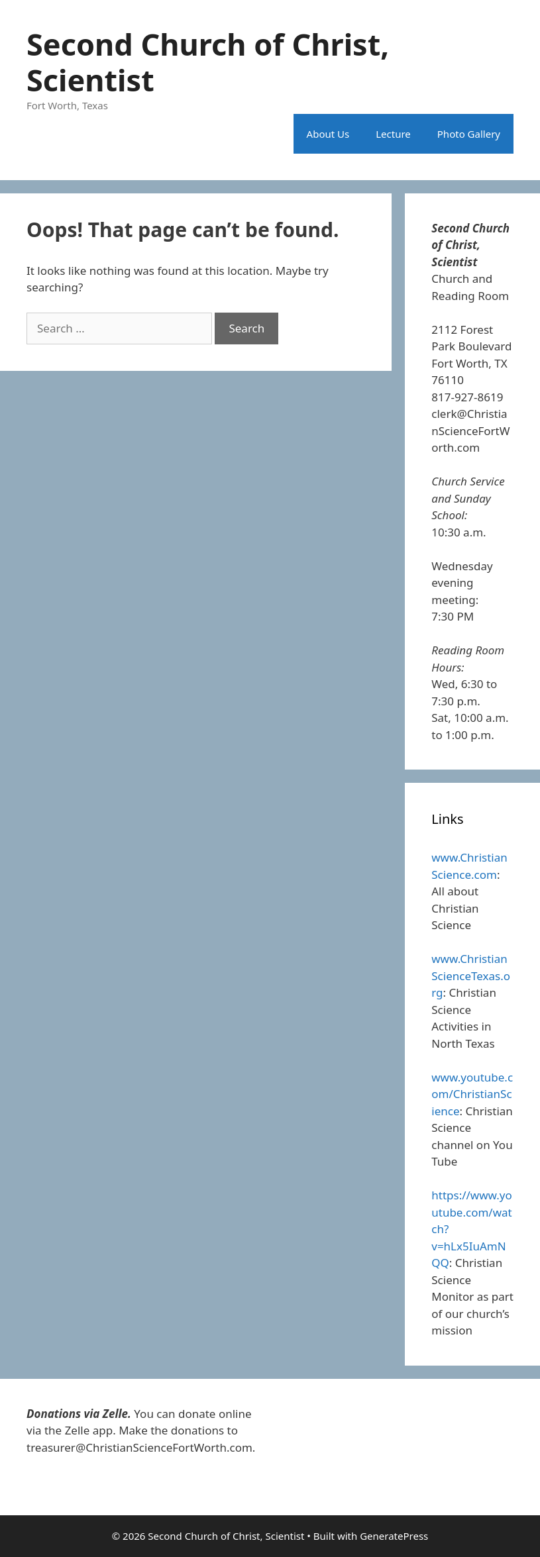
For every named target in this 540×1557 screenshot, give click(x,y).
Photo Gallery (468, 133)
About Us (328, 133)
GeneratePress (394, 1535)
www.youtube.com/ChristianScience (472, 1094)
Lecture (393, 133)
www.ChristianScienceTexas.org (470, 975)
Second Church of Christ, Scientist (208, 62)
